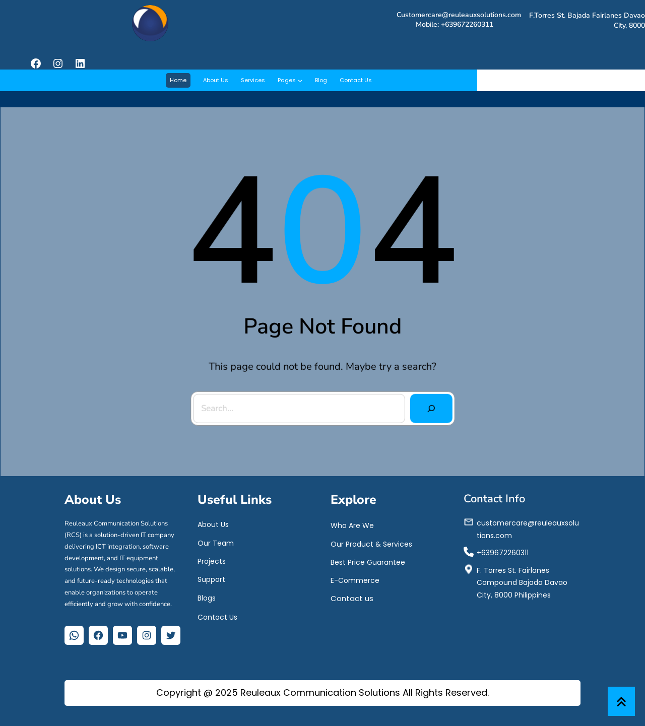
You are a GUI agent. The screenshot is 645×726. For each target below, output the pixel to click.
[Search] (428, 406)
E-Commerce (355, 578)
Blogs (207, 596)
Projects (212, 559)
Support (211, 577)
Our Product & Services (371, 542)
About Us (213, 523)
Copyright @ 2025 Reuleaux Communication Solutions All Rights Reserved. (322, 692)
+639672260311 (503, 551)
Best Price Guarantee (368, 560)
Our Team (216, 541)
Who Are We (352, 524)
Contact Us (217, 616)
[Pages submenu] (300, 80)
